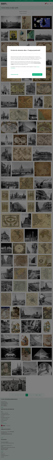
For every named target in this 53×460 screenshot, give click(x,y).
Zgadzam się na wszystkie (37, 74)
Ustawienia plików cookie (14, 74)
